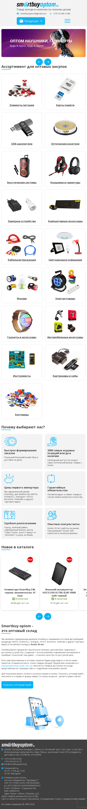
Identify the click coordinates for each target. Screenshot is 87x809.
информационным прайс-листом (17, 665)
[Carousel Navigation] (43, 61)
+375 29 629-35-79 (13, 761)
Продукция (29, 21)
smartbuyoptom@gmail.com (33, 13)
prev (39, 61)
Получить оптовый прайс (17, 684)
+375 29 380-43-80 (13, 758)
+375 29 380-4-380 (61, 13)
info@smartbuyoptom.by (15, 764)
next (47, 61)
